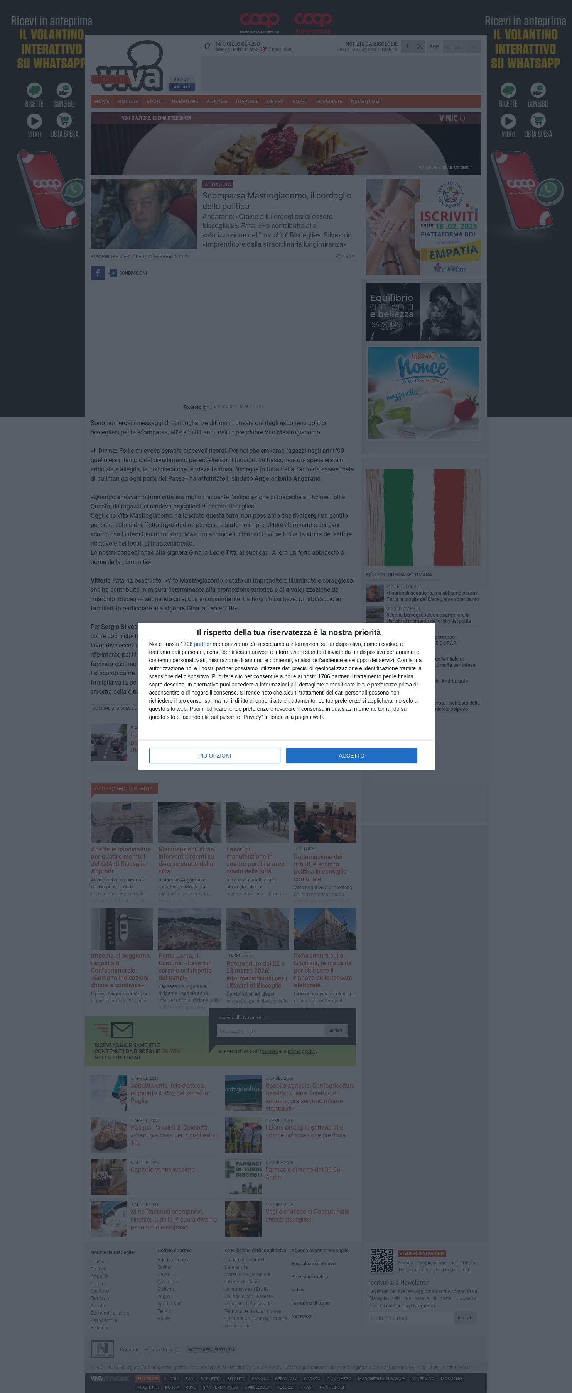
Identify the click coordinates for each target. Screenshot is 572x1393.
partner (202, 644)
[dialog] (286, 696)
